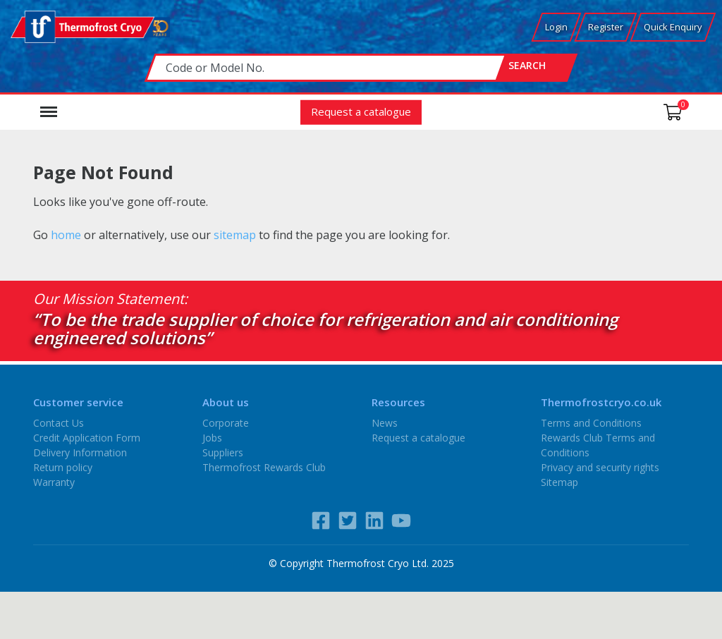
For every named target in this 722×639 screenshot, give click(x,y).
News (385, 423)
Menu (48, 105)
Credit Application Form (86, 437)
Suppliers (222, 452)
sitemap (235, 235)
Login (556, 26)
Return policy (62, 467)
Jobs (212, 437)
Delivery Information (80, 452)
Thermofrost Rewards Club (264, 467)
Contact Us (58, 423)
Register (605, 26)
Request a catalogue (361, 111)
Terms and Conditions (591, 423)
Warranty (54, 482)
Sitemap (559, 482)
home (66, 235)
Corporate (225, 423)
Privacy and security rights (600, 467)
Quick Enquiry (673, 26)
